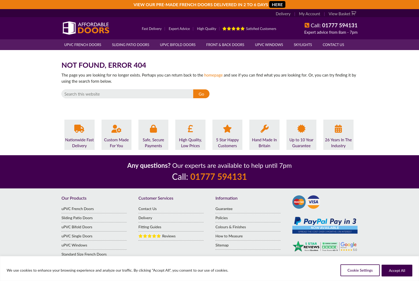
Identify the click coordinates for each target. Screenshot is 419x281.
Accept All (396, 270)
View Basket (340, 14)
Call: (334, 25)
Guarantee (223, 208)
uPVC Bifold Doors (178, 45)
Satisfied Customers (249, 28)
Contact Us (333, 45)
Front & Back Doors (225, 45)
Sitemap (222, 245)
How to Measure (229, 236)
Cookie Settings (357, 270)
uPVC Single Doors (76, 236)
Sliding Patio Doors (130, 45)
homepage (213, 75)
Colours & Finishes (230, 227)
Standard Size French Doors (84, 254)
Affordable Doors (86, 28)
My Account (309, 14)
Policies (221, 217)
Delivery (283, 14)
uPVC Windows (269, 45)
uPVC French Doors (82, 45)
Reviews (157, 236)
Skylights (303, 45)
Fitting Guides (149, 227)
